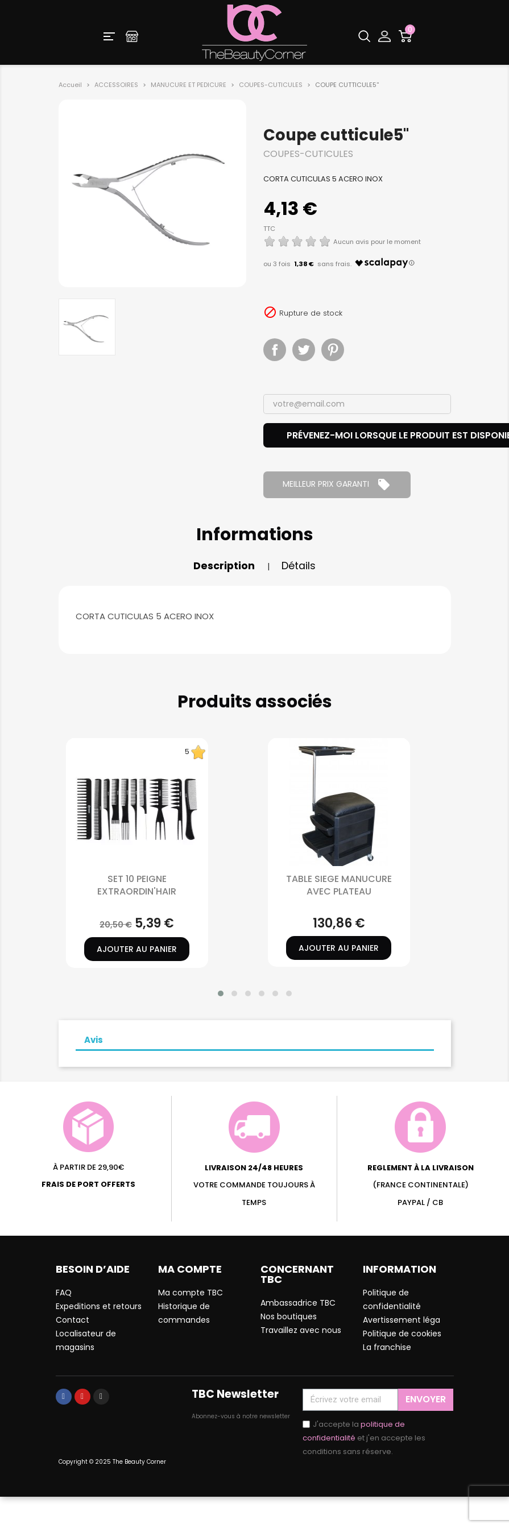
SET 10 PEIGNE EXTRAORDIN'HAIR (136, 885)
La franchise (387, 1347)
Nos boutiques (288, 1316)
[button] (220, 993)
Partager (274, 349)
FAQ (64, 1292)
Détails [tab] (299, 566)
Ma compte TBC (190, 1292)
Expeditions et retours (99, 1306)
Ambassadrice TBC (298, 1302)
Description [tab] (224, 566)
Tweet (303, 349)
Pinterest (332, 349)
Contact (72, 1320)
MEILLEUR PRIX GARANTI (337, 484)
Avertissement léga (401, 1320)
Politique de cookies (402, 1333)
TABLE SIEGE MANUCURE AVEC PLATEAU (339, 885)
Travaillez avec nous (300, 1330)
